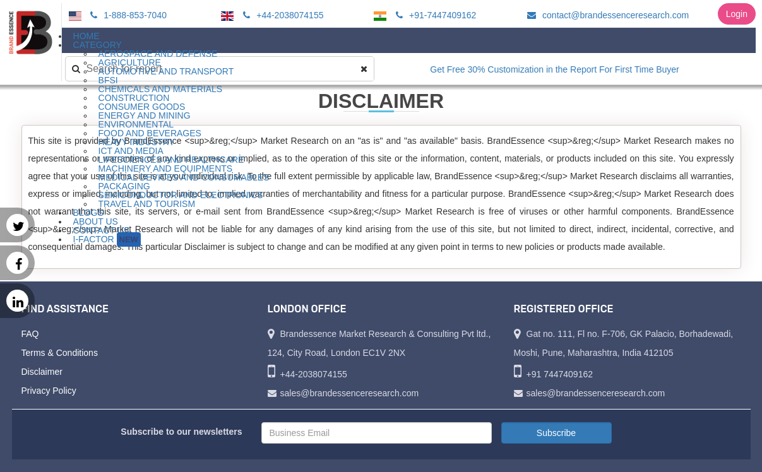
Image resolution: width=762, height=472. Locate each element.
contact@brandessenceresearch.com (606, 15)
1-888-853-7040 (126, 15)
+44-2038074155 (281, 15)
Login (736, 14)
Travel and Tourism (147, 204)
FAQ (30, 334)
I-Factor (107, 239)
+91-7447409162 (434, 15)
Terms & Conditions (59, 353)
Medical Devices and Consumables (184, 177)
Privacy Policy (48, 391)
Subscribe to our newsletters (181, 432)
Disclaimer (42, 372)
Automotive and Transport (166, 71)
